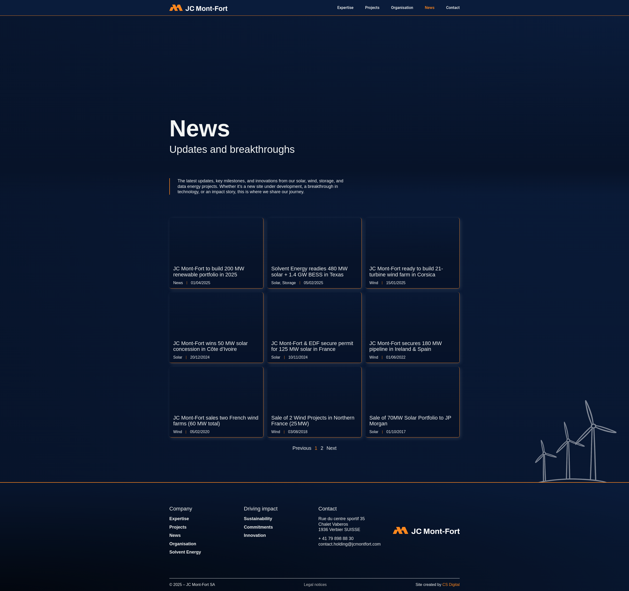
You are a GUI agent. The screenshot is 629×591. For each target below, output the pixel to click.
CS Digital (451, 585)
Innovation (255, 535)
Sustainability (258, 518)
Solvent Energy (185, 552)
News (175, 535)
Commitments (258, 527)
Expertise (179, 518)
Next (332, 448)
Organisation (182, 543)
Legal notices (315, 585)
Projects (178, 527)
